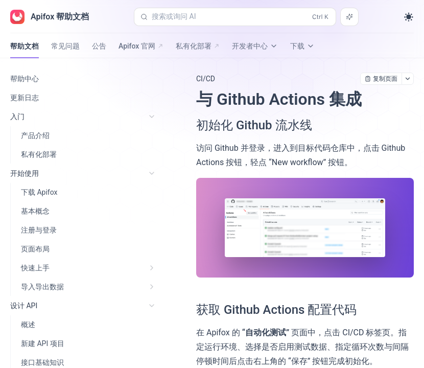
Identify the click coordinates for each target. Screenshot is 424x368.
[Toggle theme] (408, 16)
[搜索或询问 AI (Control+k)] (235, 17)
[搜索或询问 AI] (349, 17)
